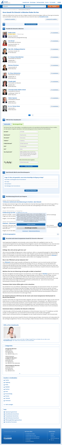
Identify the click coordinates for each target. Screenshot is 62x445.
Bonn (6, 391)
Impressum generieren (11, 412)
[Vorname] (28, 138)
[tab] (10, 19)
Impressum (25, 231)
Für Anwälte (52, 2)
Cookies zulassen (31, 224)
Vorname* (6, 137)
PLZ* (5, 146)
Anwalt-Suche (26, 2)
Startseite (52, 433)
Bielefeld (7, 387)
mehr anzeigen (9, 404)
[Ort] (28, 149)
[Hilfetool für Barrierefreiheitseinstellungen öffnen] (60, 224)
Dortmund (7, 400)
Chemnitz (7, 398)
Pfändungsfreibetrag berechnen (13, 420)
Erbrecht (54, 255)
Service (47, 2)
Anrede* (6, 131)
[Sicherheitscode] (28, 162)
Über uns (52, 439)
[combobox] (29, 132)
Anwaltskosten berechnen (12, 414)
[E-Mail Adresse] (28, 143)
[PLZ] (28, 146)
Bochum (7, 389)
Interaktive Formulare (11, 422)
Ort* (5, 149)
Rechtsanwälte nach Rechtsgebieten (33, 436)
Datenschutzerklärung (34, 231)
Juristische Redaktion (30, 441)
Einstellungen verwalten (31, 228)
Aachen (7, 380)
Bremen (7, 396)
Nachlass (45, 273)
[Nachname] (28, 135)
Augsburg (7, 382)
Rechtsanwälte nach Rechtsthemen (32, 438)
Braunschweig (8, 393)
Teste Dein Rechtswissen (31, 24)
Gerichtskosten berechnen (12, 418)
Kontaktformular (43, 17)
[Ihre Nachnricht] (28, 154)
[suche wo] (34, 6)
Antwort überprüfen (31, 190)
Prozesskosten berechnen (12, 416)
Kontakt (52, 435)
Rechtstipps (33, 2)
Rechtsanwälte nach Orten (31, 435)
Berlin (6, 384)
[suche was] (12, 6)
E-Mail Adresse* (8, 143)
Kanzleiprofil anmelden (30, 433)
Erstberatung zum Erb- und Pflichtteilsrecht (15, 212)
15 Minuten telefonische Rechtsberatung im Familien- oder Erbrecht (22, 202)
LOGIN (59, 2)
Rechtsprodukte (40, 2)
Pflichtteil (7, 262)
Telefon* (6, 140)
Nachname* (7, 135)
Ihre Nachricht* (8, 152)
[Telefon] (28, 141)
